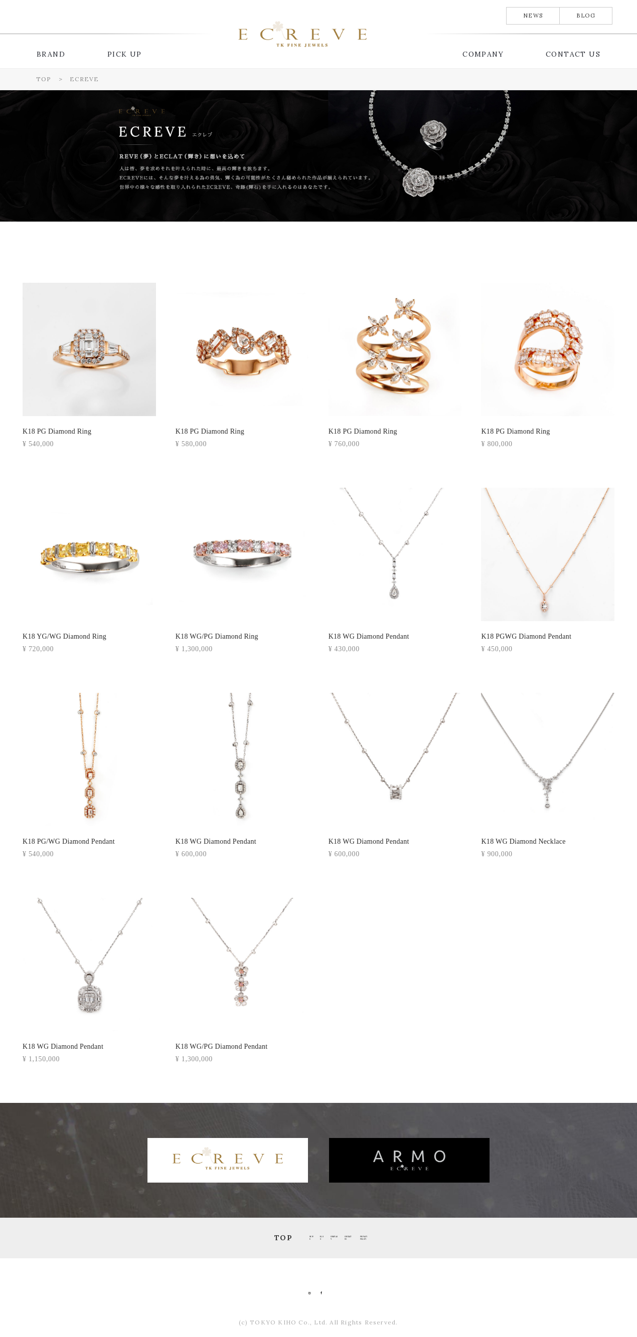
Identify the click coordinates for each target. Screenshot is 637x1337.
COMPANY (483, 54)
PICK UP (124, 54)
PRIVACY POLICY (471, 1237)
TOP (138, 1237)
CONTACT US (573, 54)
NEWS (533, 15)
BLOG (585, 15)
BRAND (51, 54)
